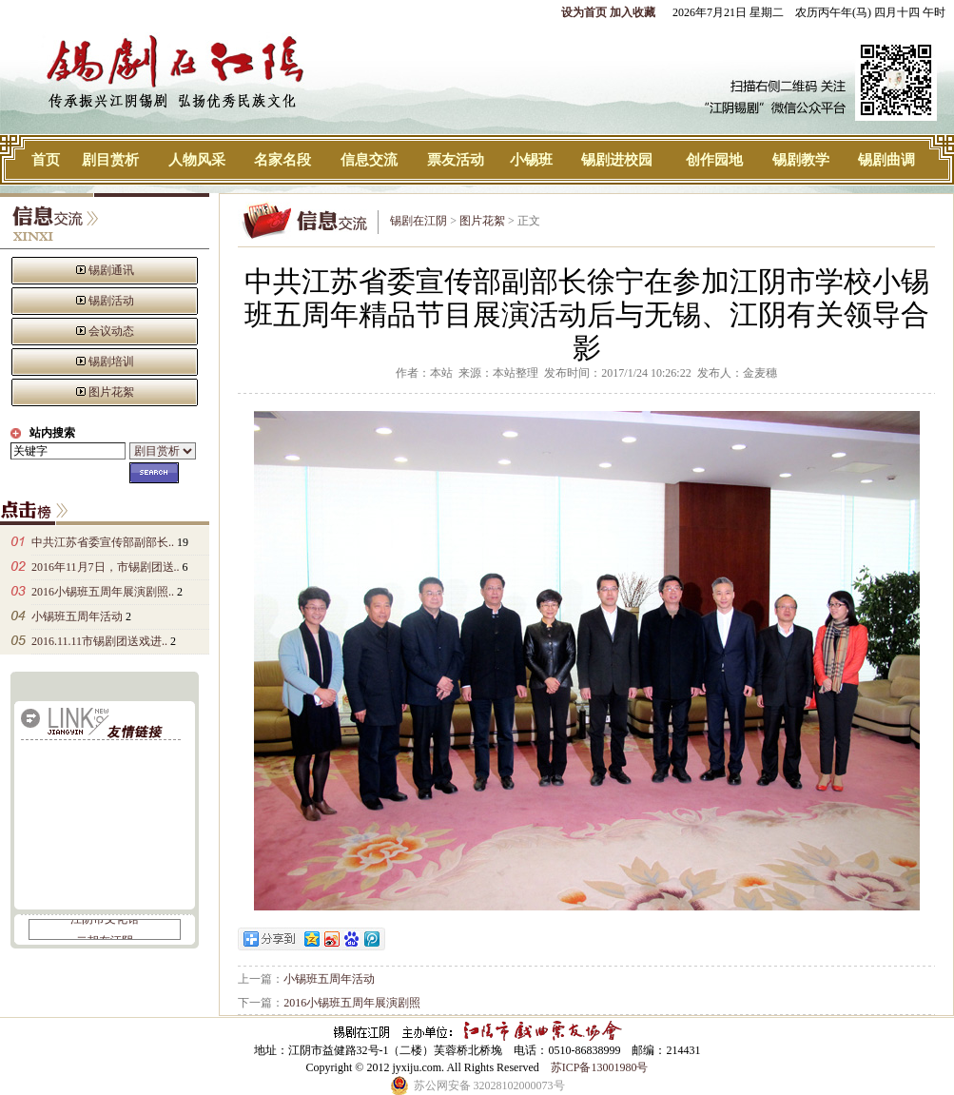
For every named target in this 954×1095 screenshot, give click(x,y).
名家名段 (282, 159)
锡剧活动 (111, 300)
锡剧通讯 (111, 270)
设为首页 (584, 12)
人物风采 (196, 159)
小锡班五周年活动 (77, 616)
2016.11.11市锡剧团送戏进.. (99, 641)
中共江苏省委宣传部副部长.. (102, 542)
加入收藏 (632, 12)
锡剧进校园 (616, 159)
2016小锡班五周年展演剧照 (351, 1002)
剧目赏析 (110, 159)
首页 (45, 159)
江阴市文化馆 (104, 921)
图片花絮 (111, 392)
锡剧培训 (111, 361)
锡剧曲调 (886, 159)
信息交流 (369, 159)
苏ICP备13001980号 (600, 1067)
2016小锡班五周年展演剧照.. (102, 591)
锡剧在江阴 (418, 220)
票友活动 (455, 159)
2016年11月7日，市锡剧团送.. (105, 567)
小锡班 (531, 159)
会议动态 (111, 331)
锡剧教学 (800, 159)
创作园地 (714, 159)
